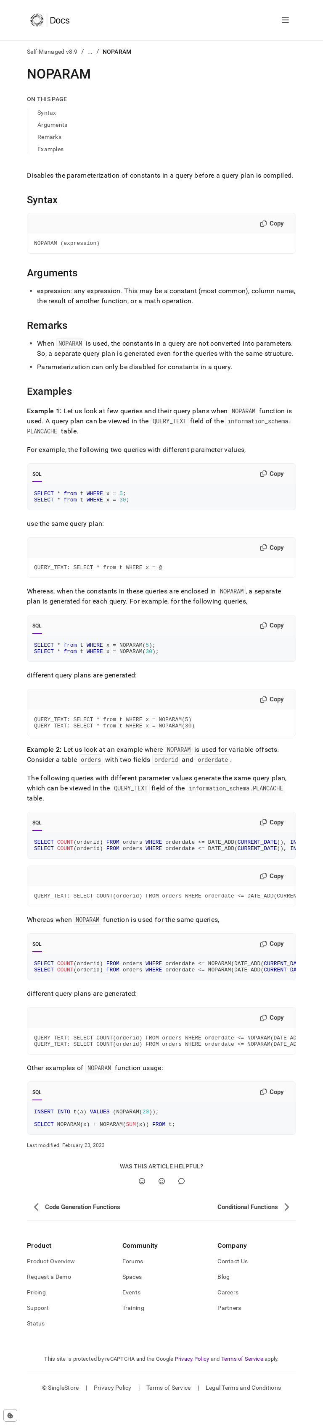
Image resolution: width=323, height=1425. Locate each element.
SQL (37, 475)
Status (36, 1346)
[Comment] (181, 1204)
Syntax (46, 112)
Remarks (49, 137)
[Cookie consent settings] (10, 1415)
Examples (50, 149)
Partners (229, 1330)
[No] (162, 1204)
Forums (132, 1284)
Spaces (132, 1299)
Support (38, 1330)
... (90, 51)
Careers (227, 1315)
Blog (223, 1299)
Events (131, 1315)
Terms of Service (242, 1381)
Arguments (52, 124)
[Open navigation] (285, 20)
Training (133, 1330)
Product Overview (51, 1284)
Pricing (36, 1315)
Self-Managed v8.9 (52, 51)
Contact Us (232, 1284)
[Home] (49, 20)
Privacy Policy (192, 1381)
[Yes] (142, 1204)
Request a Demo (49, 1299)
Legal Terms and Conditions (243, 1410)
